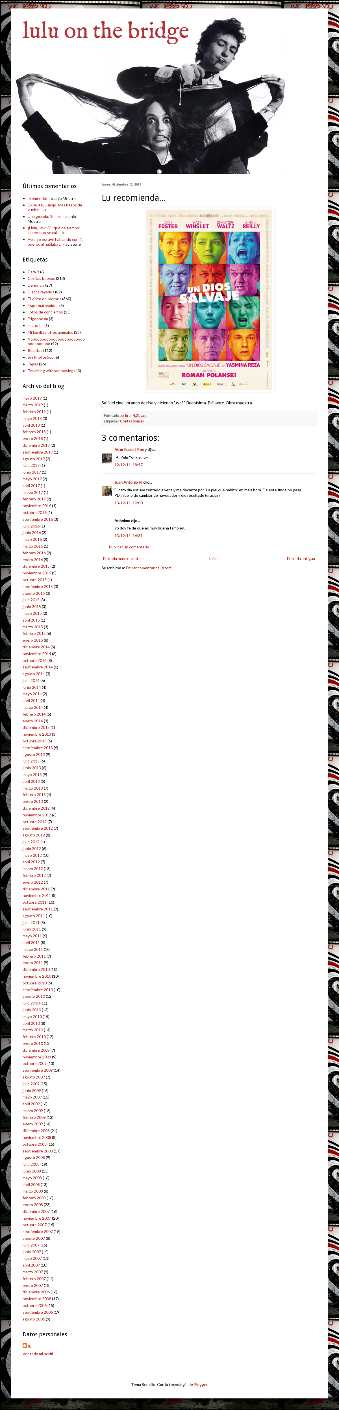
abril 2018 (31, 425)
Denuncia (36, 285)
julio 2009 (31, 1083)
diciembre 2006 (36, 1291)
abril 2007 (31, 1265)
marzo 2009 (33, 1110)
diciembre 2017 (36, 445)
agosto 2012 (34, 835)
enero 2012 (33, 882)
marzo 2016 (33, 546)
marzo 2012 (33, 868)
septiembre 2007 (38, 1231)
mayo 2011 (32, 935)
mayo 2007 (32, 1258)
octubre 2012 (35, 821)
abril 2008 (31, 1184)
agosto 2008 (34, 1157)
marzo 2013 (33, 788)
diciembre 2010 (36, 969)
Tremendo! (37, 198)
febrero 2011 (34, 956)
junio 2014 (32, 687)
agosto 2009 (34, 1077)
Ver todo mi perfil (38, 1353)
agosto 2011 (34, 915)
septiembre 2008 (38, 1151)
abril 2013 (31, 781)
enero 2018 (33, 438)
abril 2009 (31, 1103)
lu (29, 1346)
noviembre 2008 (37, 1137)
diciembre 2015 (36, 566)
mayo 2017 (32, 478)
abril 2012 (31, 861)
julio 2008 (31, 1164)
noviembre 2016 (37, 505)
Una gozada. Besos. (45, 216)
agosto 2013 (34, 754)
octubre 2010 (35, 982)
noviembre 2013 (37, 734)
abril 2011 (31, 942)
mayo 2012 (32, 855)
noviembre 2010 (37, 976)
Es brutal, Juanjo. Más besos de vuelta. (55, 207)
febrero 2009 (34, 1117)
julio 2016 (31, 526)
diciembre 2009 (36, 1050)
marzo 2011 (33, 949)
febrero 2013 (34, 794)
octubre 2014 (35, 660)
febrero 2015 (34, 633)
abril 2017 (31, 485)
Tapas (33, 363)
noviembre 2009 (37, 1056)
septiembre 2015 (38, 586)
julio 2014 (31, 680)
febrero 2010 (34, 1036)
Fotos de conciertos (45, 312)
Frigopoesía (38, 318)
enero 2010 (33, 1043)
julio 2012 (31, 841)
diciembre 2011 (36, 888)
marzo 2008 (33, 1191)
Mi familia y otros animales (50, 332)
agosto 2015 (34, 593)
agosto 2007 (34, 1238)
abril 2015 (31, 620)
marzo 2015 (33, 626)
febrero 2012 (34, 875)
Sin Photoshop (41, 357)
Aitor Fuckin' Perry (130, 449)
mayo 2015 (32, 613)
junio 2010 (32, 1009)
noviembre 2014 (37, 653)
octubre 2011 (35, 902)
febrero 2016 (34, 552)
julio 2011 (31, 922)
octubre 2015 (35, 579)
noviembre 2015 (37, 572)
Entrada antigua (301, 558)
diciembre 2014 (36, 646)
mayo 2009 (32, 1097)
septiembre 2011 (38, 908)
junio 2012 (32, 848)
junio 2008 (32, 1171)
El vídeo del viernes (44, 298)
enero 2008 (33, 1204)
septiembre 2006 (38, 1312)
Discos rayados (41, 291)
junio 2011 (32, 929)
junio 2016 (32, 532)
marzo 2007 (33, 1271)
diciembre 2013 (36, 727)
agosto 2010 (34, 996)
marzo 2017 (33, 492)
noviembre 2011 (37, 895)
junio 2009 (32, 1090)
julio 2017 (31, 465)
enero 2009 (33, 1123)
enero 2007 (33, 1285)
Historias (36, 325)
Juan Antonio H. (128, 482)
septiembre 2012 (38, 828)
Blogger (200, 1384)
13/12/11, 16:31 (128, 535)
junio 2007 (32, 1251)
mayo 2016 (32, 539)
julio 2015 (31, 599)
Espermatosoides (43, 305)
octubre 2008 (35, 1144)
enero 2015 (33, 640)
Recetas (35, 350)
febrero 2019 (34, 411)
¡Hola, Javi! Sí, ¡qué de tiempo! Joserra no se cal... (54, 230)
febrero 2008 (34, 1197)
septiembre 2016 (38, 519)
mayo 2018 (32, 418)
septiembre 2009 (38, 1070)
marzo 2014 (33, 707)
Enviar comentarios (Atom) (149, 567)
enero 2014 (33, 720)
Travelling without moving (50, 370)
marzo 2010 (33, 1029)
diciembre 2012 (36, 808)
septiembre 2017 (38, 452)
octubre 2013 (35, 740)
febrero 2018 (34, 431)
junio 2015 (32, 606)
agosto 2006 (34, 1319)
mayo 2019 (32, 398)
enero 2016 (33, 559)
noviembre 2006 (37, 1298)
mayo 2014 (32, 693)
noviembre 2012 (37, 814)
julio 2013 (31, 761)
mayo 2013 (32, 774)
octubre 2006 (35, 1305)
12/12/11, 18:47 (128, 464)
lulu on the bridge (106, 32)
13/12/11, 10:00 (128, 502)
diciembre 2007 (36, 1211)
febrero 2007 (34, 1278)
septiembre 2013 (38, 747)
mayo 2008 (32, 1177)
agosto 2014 (34, 673)
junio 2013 (32, 767)
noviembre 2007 (37, 1218)
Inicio (214, 558)
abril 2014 (31, 700)
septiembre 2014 (38, 666)
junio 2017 (32, 472)
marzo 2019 (33, 404)
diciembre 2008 (36, 1130)
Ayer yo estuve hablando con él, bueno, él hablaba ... (55, 242)
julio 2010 (31, 1003)
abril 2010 (31, 1023)
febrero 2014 (34, 714)
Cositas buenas (132, 421)
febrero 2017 (34, 498)
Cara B (33, 271)
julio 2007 (31, 1245)
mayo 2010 (32, 1016)
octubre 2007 (35, 1224)
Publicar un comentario (129, 546)
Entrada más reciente (122, 558)
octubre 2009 (35, 1063)
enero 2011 (33, 962)
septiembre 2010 (38, 989)
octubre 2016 (35, 512)
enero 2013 (33, 801)
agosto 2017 (34, 458)
